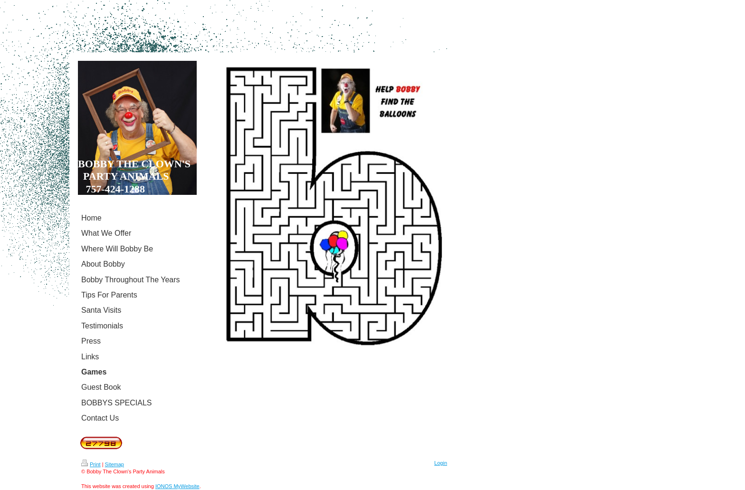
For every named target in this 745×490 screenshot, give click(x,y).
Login (440, 463)
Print (91, 464)
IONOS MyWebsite (177, 486)
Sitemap (114, 464)
